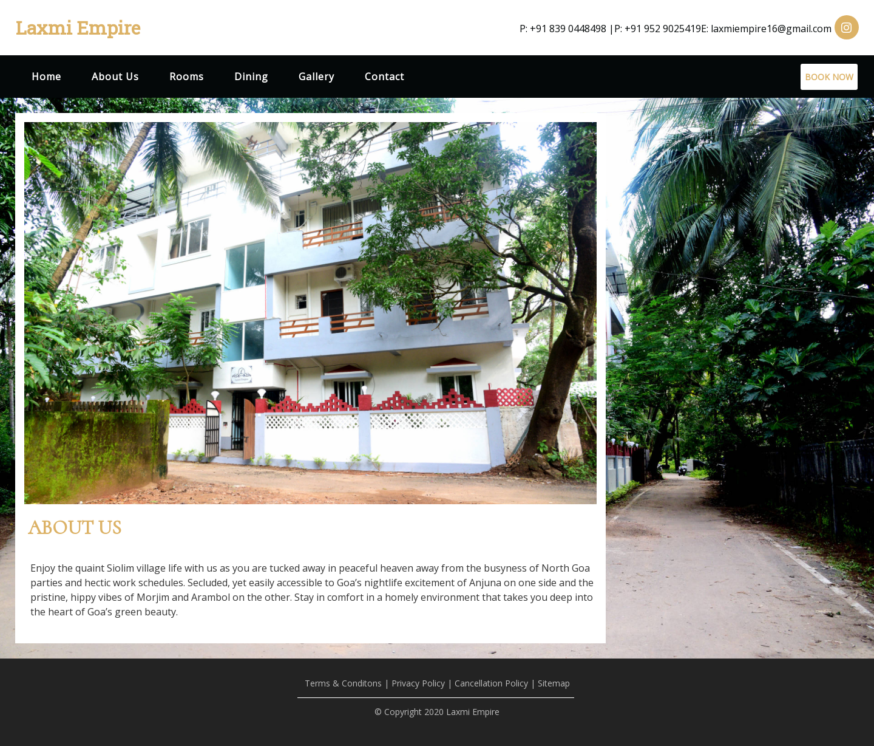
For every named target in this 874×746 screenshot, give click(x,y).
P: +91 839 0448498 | (567, 28)
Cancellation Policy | (495, 683)
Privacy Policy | (421, 683)
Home (46, 76)
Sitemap (554, 683)
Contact (384, 76)
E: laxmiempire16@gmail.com (766, 28)
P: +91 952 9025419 (657, 28)
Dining (251, 76)
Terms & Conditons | (347, 683)
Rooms (186, 76)
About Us (115, 76)
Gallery (316, 76)
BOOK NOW (829, 77)
